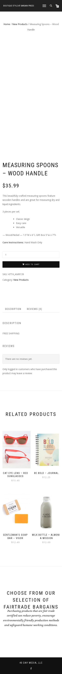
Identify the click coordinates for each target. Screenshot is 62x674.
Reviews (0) (34, 309)
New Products (19, 24)
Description (13, 309)
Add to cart (32, 264)
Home (6, 24)
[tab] (13, 308)
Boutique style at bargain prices (18, 6)
